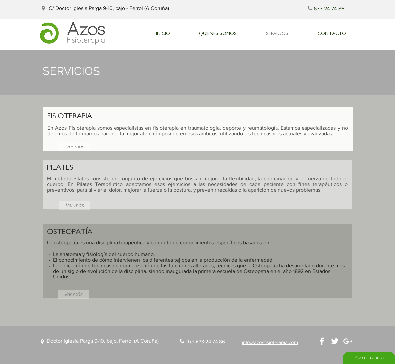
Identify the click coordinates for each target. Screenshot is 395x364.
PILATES (60, 167)
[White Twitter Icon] (335, 341)
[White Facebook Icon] (322, 341)
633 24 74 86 (210, 341)
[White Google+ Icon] (348, 341)
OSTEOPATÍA (69, 231)
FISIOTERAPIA (69, 116)
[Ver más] (75, 146)
